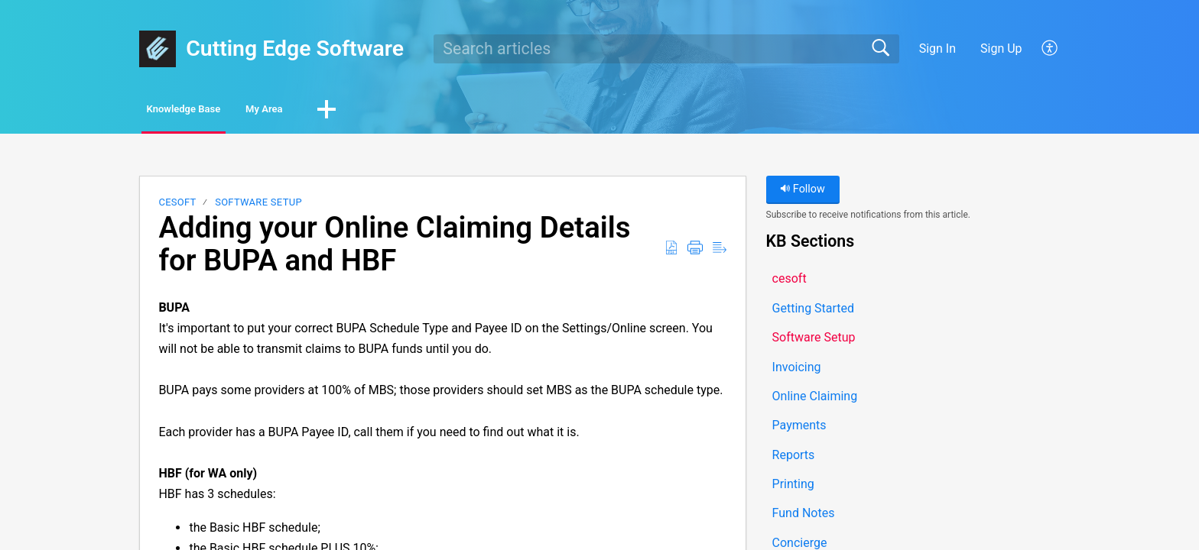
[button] (1050, 49)
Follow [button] (802, 192)
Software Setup (258, 206)
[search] (667, 48)
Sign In (937, 48)
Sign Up (1001, 48)
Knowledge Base (211, 111)
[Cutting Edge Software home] (157, 49)
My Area (333, 111)
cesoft (177, 206)
